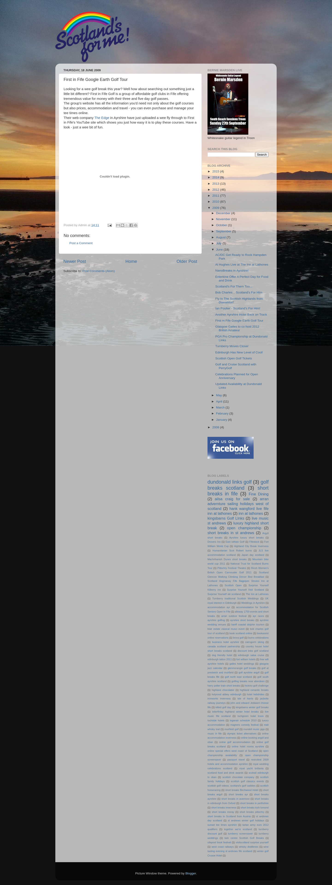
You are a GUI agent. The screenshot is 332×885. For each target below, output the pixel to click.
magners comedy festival (244, 724)
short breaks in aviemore (235, 798)
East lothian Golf (234, 541)
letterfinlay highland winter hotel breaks (235, 711)
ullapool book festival (219, 842)
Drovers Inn (214, 541)
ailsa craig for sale (232, 499)
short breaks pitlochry (252, 812)
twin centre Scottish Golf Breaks (244, 838)
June (220, 249)
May (219, 395)
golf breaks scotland (238, 485)
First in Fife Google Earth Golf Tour (239, 320)
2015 (216, 171)
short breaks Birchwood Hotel (241, 790)
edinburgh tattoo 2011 (220, 659)
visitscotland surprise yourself (252, 842)
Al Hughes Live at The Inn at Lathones (241, 264)
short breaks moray (223, 812)
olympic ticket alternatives (241, 733)
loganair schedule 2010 (243, 720)
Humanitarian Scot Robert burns (232, 550)
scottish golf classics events (247, 781)
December (223, 213)
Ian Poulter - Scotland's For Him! (237, 308)
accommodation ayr (219, 607)
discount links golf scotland (253, 650)
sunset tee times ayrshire (222, 824)
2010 (216, 201)
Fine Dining (259, 494)
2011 (216, 195)
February (222, 413)
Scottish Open (233, 585)
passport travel (236, 759)
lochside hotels (216, 720)
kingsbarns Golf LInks (226, 518)
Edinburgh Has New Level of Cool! (239, 352)
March (220, 407)
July (219, 243)
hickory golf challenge (257, 685)
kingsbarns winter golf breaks (252, 707)
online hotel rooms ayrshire (248, 746)
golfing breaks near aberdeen (248, 681)
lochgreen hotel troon (251, 716)
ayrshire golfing (216, 620)
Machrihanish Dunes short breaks (227, 559)
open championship (244, 528)
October (222, 225)
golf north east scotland (238, 676)
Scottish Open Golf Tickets (233, 358)
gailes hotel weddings (241, 663)
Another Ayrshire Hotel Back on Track (241, 314)
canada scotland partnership (224, 646)
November (223, 219)
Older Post (187, 261)
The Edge (102, 118)
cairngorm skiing (254, 642)
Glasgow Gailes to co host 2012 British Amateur (237, 328)
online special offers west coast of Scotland (233, 750)
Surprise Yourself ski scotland (224, 594)
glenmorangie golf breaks (242, 668)
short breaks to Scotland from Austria (229, 816)
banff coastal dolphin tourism (247, 624)
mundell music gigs (254, 729)
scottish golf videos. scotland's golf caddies (231, 785)
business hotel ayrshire (225, 642)
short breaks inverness (223, 807)
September (224, 231)
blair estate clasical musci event (226, 628)
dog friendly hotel (222, 655)
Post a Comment (81, 243)
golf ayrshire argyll (249, 672)
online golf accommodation (234, 742)
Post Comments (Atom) (99, 271)
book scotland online (240, 633)
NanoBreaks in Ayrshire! (232, 270)
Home (131, 261)
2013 (216, 183)
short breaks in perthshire (254, 803)
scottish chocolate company (238, 777)
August (221, 237)
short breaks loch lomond (255, 807)
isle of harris (245, 698)
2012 (216, 189)
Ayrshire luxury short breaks (246, 537)
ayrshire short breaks (242, 620)
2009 (216, 208)
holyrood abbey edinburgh (226, 694)
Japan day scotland (252, 554)
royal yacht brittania (251, 768)
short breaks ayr (238, 794)
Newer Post (74, 261)
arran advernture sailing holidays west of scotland (238, 504)
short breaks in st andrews (231, 533)
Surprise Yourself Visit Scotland (245, 589)
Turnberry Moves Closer (232, 346)
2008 (216, 427)
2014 (216, 177)
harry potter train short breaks (224, 685)
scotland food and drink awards (225, 772)
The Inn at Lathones (257, 594)
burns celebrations (258, 637)
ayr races (258, 616)
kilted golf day (223, 707)
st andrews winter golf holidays (246, 820)
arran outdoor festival (233, 616)
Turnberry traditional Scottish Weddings (235, 598)
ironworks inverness (219, 698)
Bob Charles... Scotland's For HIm (238, 292)
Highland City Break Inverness (251, 546)
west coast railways (223, 846)
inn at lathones (251, 513)
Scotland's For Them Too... (233, 286)
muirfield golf (232, 729)
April (219, 401)
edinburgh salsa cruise (251, 655)
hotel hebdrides (255, 694)
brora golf (238, 637)
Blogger (190, 873)
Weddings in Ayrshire (253, 602)
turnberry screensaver (240, 833)
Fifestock (254, 541)
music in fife (215, 733)
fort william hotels (245, 659)
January (222, 419)
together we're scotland (238, 829)
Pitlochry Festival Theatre (231, 568)
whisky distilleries (248, 846)
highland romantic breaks (254, 690)
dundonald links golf (230, 482)
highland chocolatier (223, 690)
